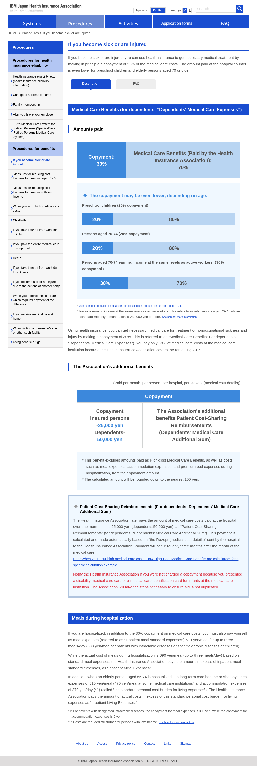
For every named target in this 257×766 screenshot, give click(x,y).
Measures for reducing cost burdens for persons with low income (38, 220)
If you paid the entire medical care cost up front (35, 281)
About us (89, 743)
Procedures (30, 33)
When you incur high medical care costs (31, 238)
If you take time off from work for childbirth (33, 265)
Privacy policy (125, 743)
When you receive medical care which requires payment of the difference (35, 349)
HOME (12, 33)
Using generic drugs (31, 397)
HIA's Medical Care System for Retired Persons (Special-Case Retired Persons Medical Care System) (38, 146)
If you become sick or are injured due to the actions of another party (36, 328)
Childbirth (22, 252)
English (158, 10)
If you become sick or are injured (36, 182)
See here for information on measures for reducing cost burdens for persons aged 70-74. (143, 306)
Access (105, 743)
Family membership (30, 110)
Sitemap (173, 743)
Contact (146, 743)
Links (159, 743)
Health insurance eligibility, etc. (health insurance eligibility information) (36, 82)
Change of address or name (37, 98)
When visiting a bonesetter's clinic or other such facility (37, 383)
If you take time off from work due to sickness (33, 309)
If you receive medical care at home (36, 367)
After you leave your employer (31, 123)
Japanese (141, 10)
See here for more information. (184, 317)
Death (19, 295)
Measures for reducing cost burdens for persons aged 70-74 (38, 200)
